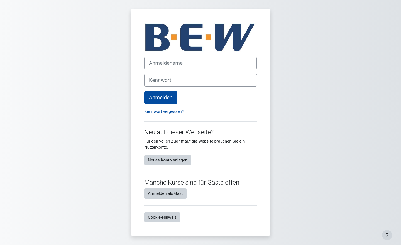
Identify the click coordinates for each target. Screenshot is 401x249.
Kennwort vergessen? (164, 111)
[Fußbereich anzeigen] (387, 235)
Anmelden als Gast (165, 193)
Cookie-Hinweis (162, 217)
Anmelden (160, 97)
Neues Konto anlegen (167, 160)
